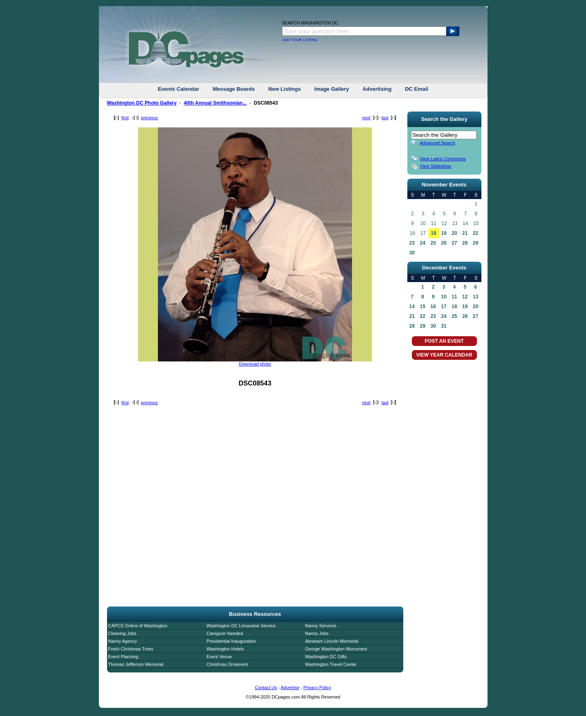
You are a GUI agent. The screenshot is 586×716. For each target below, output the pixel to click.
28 (465, 243)
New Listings (284, 89)
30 (412, 253)
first (125, 117)
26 (443, 243)
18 (433, 233)
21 (465, 233)
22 (475, 233)
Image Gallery (331, 89)
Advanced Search (437, 142)
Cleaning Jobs (122, 633)
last (384, 117)
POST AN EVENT (444, 341)
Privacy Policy (317, 687)
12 (465, 297)
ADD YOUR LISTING (300, 40)
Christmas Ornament (227, 664)
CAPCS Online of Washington (138, 625)
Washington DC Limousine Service (241, 625)
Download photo (255, 363)
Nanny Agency (122, 641)
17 (443, 306)
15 (422, 306)
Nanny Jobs (317, 633)
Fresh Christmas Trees (130, 648)
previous (149, 117)
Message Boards (234, 89)
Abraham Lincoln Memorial (332, 641)
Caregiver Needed (225, 633)
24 (422, 243)
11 (454, 297)
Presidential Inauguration (231, 641)
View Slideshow (435, 166)
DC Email (416, 89)
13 (475, 297)
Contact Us (266, 687)
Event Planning (123, 656)
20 (454, 233)
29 (475, 243)
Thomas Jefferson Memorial (136, 664)
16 (433, 306)
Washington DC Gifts (326, 656)
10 (443, 297)
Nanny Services (321, 625)
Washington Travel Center (331, 664)
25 (433, 243)
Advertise (290, 687)
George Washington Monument (336, 648)
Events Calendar (178, 89)
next (366, 117)
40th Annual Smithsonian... (215, 103)
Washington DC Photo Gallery (142, 103)
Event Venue (219, 656)
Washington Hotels (225, 648)
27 (454, 243)
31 (443, 326)
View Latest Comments (443, 158)
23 (412, 243)
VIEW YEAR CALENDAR (444, 355)
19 (443, 233)
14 (412, 306)
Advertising (377, 89)
